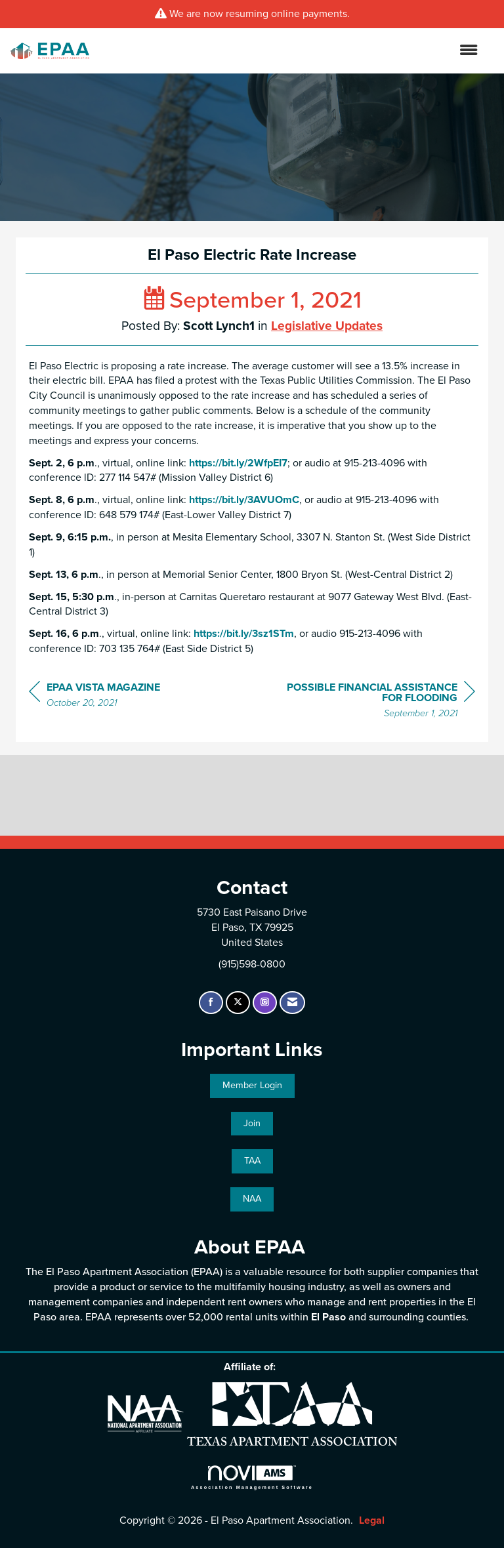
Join (252, 1123)
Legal (372, 1520)
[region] (376, 702)
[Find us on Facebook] (211, 1002)
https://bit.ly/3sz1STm (244, 633)
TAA (252, 1160)
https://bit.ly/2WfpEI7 (238, 463)
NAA (252, 1198)
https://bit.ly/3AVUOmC (242, 499)
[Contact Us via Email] (292, 1002)
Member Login (252, 1085)
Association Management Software (252, 1477)
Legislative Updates (327, 325)
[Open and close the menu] (290, 51)
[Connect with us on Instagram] (265, 1002)
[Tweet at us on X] (238, 1002)
